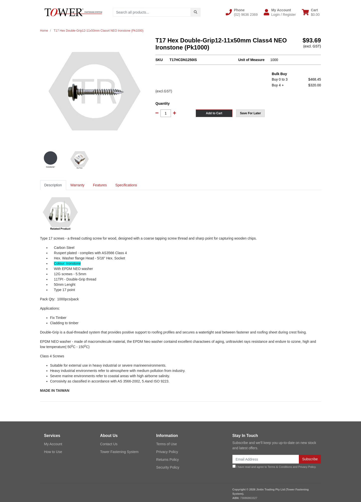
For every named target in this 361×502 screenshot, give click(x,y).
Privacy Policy (167, 452)
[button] (242, 12)
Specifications (126, 185)
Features (100, 185)
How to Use (53, 452)
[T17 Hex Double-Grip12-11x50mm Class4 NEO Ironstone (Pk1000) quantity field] (165, 113)
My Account (53, 444)
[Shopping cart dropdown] (311, 12)
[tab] (53, 185)
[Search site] (196, 12)
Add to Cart (214, 113)
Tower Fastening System (119, 452)
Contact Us (108, 444)
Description (53, 185)
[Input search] (152, 12)
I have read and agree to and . (274, 466)
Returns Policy (167, 460)
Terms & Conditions (280, 466)
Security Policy (167, 467)
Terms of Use (166, 444)
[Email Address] (265, 459)
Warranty (77, 185)
